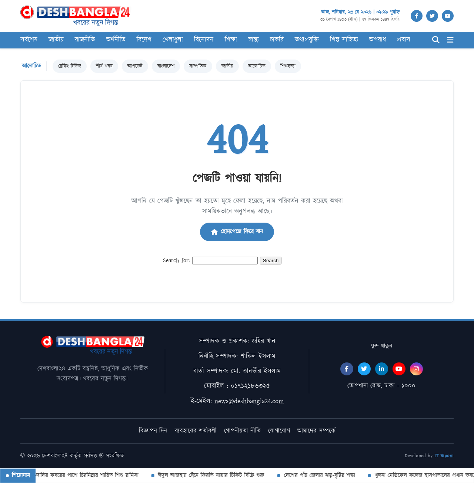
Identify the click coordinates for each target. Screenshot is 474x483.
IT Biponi (444, 455)
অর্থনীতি (116, 40)
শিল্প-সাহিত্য (344, 40)
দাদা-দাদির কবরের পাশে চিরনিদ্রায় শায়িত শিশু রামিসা (81, 475)
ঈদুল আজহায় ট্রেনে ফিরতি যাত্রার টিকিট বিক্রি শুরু (210, 475)
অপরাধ (377, 40)
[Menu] (450, 40)
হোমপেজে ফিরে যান (237, 231)
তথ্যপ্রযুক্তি (307, 40)
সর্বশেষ (28, 40)
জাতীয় (56, 40)
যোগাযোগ (279, 430)
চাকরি (277, 40)
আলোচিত (257, 66)
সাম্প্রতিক (198, 66)
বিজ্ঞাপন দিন (153, 430)
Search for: (176, 260)
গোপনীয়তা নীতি (242, 430)
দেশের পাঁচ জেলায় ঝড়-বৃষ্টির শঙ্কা (318, 475)
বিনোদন (204, 40)
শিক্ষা (231, 40)
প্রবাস (403, 40)
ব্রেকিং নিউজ (69, 66)
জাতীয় (227, 66)
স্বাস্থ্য (253, 40)
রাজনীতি (85, 40)
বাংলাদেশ (165, 66)
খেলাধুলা (173, 40)
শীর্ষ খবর (104, 66)
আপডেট (135, 66)
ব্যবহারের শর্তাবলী (196, 430)
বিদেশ (144, 40)
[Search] (436, 40)
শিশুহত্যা (288, 66)
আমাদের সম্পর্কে (316, 430)
